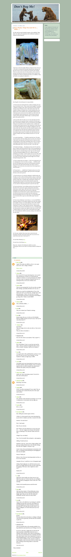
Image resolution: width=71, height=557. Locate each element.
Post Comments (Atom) (21, 555)
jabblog (17, 342)
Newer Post (14, 552)
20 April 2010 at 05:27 (20, 384)
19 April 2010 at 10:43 (20, 312)
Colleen (17, 273)
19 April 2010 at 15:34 (20, 378)
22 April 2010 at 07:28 (20, 473)
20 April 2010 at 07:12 (20, 394)
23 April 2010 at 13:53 (20, 486)
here (24, 239)
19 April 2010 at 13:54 (20, 369)
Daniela (17, 405)
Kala (17, 308)
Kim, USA (18, 262)
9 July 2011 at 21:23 (20, 545)
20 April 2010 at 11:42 (20, 402)
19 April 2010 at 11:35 (20, 333)
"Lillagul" (18, 324)
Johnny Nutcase (19, 372)
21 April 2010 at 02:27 (20, 409)
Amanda (18, 387)
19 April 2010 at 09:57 (20, 282)
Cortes (17, 361)
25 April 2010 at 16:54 (20, 497)
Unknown (18, 301)
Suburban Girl (19, 380)
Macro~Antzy (19, 268)
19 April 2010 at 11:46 (20, 340)
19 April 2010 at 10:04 (20, 299)
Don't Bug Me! (24, 6)
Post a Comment (16, 547)
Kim (17, 500)
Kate (17, 315)
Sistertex (18, 285)
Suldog (17, 396)
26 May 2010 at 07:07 (20, 511)
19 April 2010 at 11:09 (20, 322)
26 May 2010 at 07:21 (20, 522)
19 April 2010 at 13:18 (20, 359)
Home (27, 552)
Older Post (40, 552)
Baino (17, 489)
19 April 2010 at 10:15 (20, 306)
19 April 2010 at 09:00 (20, 270)
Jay (17, 475)
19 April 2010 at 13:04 (20, 349)
